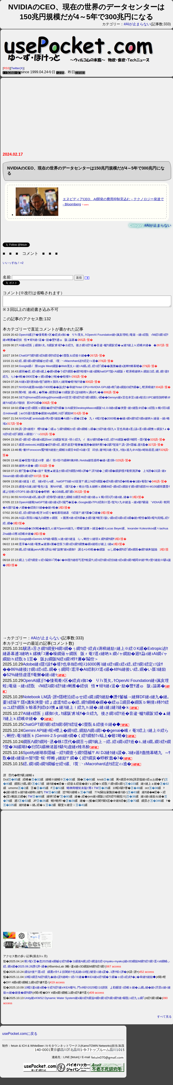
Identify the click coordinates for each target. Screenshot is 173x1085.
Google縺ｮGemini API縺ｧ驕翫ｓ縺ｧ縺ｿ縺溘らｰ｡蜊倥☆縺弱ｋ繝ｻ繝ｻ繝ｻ (67, 541)
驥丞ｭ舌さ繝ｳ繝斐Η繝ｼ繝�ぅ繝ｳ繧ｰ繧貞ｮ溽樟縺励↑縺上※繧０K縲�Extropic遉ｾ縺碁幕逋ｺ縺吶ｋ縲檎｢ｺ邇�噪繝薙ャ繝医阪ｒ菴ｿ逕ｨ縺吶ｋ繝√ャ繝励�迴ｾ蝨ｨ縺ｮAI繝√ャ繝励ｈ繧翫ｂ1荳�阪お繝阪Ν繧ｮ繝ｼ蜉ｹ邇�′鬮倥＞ (85, 655)
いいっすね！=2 (13, 262)
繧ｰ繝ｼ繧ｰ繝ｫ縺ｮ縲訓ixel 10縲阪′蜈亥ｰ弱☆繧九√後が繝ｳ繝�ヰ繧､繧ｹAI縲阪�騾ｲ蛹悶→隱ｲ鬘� (84, 441)
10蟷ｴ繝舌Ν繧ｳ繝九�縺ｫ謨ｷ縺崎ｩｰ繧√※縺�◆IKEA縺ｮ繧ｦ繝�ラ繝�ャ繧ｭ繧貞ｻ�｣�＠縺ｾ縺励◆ (90, 979)
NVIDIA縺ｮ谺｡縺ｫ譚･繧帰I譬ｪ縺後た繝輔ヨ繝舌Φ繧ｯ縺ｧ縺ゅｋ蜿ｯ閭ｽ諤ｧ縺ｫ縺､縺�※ (75, 499)
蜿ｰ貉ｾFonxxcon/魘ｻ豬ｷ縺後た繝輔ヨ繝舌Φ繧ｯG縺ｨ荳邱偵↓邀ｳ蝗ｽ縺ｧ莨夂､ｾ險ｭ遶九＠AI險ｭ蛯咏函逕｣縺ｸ (89, 451)
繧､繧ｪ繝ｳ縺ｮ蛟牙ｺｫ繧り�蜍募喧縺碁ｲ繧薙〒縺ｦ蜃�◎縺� (60, 514)
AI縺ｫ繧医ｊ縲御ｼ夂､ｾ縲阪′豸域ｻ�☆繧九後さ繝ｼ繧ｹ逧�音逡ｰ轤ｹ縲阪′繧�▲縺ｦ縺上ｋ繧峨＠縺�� (87, 347)
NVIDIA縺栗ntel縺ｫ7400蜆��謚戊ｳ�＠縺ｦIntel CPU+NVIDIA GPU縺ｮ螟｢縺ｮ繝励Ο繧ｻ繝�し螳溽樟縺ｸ (87, 389)
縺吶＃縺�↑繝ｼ (29, 467)
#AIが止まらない (137, 24)
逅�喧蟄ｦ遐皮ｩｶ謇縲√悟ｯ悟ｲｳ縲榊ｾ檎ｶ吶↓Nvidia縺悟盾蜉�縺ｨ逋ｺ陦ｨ (67, 462)
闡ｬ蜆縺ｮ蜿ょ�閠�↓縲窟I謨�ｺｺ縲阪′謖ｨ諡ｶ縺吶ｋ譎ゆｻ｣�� (61, 394)
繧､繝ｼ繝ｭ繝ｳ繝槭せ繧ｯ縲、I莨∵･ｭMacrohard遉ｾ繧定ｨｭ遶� (58, 363)
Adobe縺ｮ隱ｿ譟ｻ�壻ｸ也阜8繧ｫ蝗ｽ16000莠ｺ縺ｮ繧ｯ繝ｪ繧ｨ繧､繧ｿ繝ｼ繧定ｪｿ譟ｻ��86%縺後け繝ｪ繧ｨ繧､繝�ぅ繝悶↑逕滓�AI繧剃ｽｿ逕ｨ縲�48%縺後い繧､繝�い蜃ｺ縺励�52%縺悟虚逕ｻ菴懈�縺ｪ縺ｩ (86, 671)
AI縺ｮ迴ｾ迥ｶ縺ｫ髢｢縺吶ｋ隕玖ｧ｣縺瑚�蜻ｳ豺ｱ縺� (52, 383)
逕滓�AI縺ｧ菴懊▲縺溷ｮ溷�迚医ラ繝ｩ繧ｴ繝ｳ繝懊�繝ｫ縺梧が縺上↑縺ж (66, 546)
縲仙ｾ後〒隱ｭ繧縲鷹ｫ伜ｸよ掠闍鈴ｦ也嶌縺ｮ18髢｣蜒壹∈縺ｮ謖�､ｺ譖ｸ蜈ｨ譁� (75, 973)
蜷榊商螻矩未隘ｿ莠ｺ (80, 790)
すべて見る (164, 1018)
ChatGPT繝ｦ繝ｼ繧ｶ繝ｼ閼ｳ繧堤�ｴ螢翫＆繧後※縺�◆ (54, 357)
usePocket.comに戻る (19, 1036)
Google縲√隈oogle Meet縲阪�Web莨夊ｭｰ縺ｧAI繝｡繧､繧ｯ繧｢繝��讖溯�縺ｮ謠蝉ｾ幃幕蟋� (80, 368)
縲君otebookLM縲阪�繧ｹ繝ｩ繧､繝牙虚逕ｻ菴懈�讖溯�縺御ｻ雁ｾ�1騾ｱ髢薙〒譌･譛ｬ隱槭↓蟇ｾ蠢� (83, 446)
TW (96, 790)
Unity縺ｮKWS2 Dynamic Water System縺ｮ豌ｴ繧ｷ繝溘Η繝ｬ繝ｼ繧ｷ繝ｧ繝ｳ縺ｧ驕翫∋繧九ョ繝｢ (84, 1000)
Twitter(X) (17, 68)
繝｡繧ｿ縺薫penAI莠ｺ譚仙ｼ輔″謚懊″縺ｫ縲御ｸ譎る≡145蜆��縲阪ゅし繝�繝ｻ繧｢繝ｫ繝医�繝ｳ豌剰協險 (89, 551)
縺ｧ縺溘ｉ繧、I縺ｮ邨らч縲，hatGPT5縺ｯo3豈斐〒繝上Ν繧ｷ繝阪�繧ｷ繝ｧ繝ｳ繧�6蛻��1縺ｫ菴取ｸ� (85, 483)
